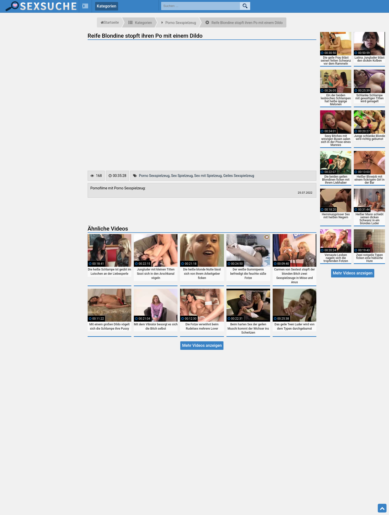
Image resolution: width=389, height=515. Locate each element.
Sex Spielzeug (182, 176)
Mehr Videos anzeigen (202, 345)
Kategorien (106, 6)
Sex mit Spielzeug (208, 176)
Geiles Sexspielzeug (238, 176)
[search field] (200, 6)
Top (382, 508)
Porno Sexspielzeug (154, 176)
